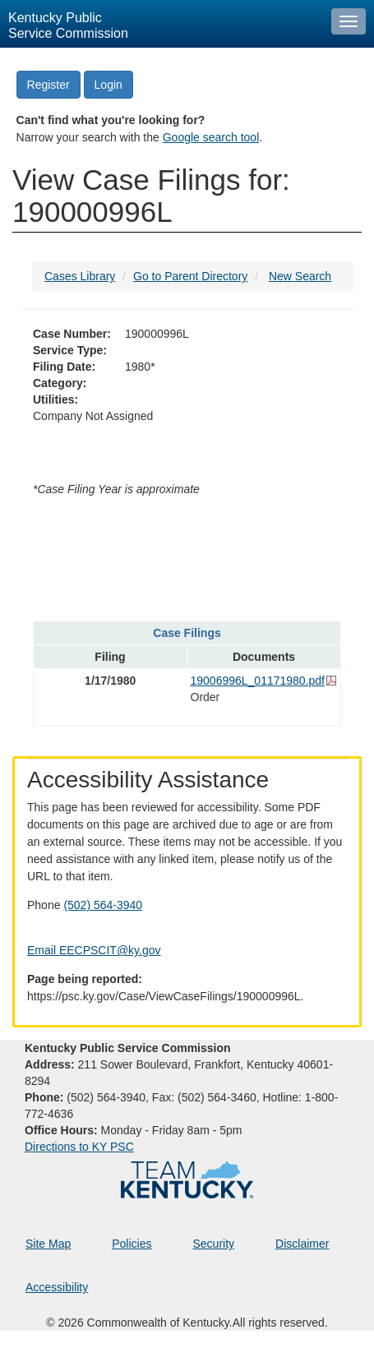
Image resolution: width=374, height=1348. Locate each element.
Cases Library (79, 276)
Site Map (48, 1243)
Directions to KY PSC (79, 1146)
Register (48, 84)
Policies (131, 1243)
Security (214, 1243)
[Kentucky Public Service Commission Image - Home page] (161, 24)
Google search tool (211, 137)
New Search (300, 276)
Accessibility (56, 1287)
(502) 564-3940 (102, 905)
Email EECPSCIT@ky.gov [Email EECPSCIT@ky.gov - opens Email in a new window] (94, 950)
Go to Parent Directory (190, 276)
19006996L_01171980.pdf (258, 680)
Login (108, 84)
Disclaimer (302, 1243)
